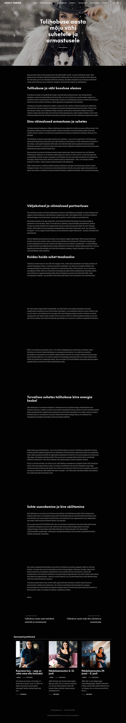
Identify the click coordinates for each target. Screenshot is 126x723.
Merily (19, 677)
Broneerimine (94, 3)
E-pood (104, 3)
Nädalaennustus (46, 3)
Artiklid (72, 3)
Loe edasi (23, 694)
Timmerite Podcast (60, 3)
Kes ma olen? (83, 3)
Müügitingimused (56, 710)
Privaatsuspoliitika (69, 710)
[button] (113, 3)
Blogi (35, 3)
